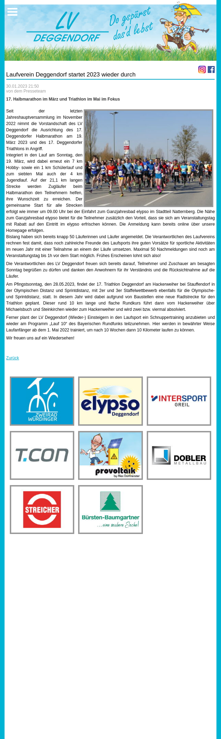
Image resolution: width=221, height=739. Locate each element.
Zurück (12, 358)
